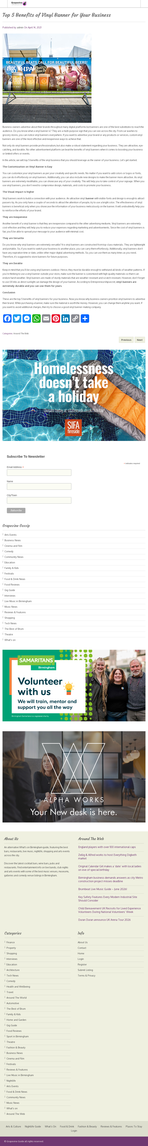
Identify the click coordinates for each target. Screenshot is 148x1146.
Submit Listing (85, 970)
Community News (14, 556)
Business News (13, 540)
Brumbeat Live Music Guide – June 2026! (102, 889)
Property (11, 947)
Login (81, 958)
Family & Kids (12, 568)
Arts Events (11, 534)
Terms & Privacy (86, 975)
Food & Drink (77, 1126)
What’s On (60, 1126)
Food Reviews (12, 584)
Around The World (17, 997)
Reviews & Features (15, 612)
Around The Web (21, 333)
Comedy (9, 551)
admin (20, 27)
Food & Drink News (15, 579)
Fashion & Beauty (16, 1047)
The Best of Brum (14, 628)
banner (93, 198)
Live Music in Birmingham (18, 601)
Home (81, 953)
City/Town (12, 495)
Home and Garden (16, 1019)
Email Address (15, 467)
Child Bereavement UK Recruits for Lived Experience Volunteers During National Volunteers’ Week (109, 910)
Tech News (11, 623)
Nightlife (11, 1080)
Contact (82, 947)
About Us (83, 942)
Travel (10, 992)
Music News (11, 606)
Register (82, 964)
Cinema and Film (13, 545)
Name (10, 481)
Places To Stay (69, 1130)
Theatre (9, 634)
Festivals (9, 573)
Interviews (10, 595)
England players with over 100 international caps (107, 847)
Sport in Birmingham (18, 1036)
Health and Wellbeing (18, 986)
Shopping (10, 617)
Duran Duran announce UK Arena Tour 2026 (104, 919)
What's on (10, 639)
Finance (11, 942)
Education (10, 562)
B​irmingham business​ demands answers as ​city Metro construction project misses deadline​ (110, 879)
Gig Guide (10, 590)
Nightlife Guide (43, 1126)
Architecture (13, 970)
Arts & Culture (23, 1126)
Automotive (13, 1003)
